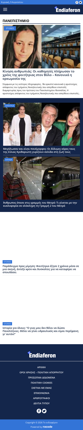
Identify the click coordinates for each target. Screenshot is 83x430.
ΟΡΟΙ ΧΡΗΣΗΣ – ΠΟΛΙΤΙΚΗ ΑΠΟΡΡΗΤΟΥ (41, 372)
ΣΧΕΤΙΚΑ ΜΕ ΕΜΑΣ (41, 387)
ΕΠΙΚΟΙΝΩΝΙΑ (41, 393)
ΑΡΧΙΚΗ (41, 367)
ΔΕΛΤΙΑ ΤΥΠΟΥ (42, 403)
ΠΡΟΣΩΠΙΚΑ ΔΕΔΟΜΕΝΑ (41, 377)
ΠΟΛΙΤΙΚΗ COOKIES (41, 382)
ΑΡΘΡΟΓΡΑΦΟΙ (41, 398)
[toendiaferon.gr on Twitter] (80, 2)
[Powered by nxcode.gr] (48, 426)
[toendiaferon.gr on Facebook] (76, 2)
